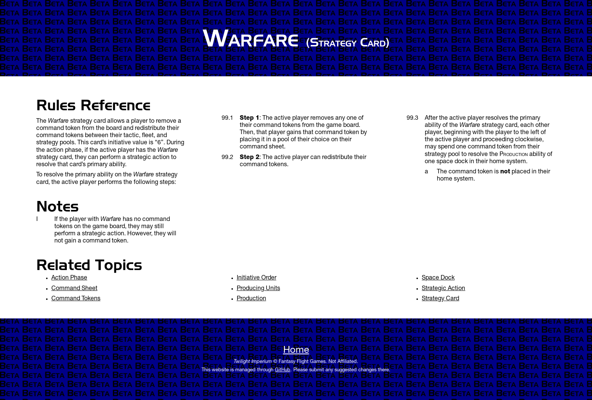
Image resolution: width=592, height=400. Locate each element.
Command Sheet (74, 289)
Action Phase (69, 278)
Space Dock (438, 278)
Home (296, 350)
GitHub (282, 370)
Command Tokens (75, 299)
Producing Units (258, 289)
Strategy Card (440, 299)
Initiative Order (256, 278)
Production (251, 299)
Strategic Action (443, 289)
